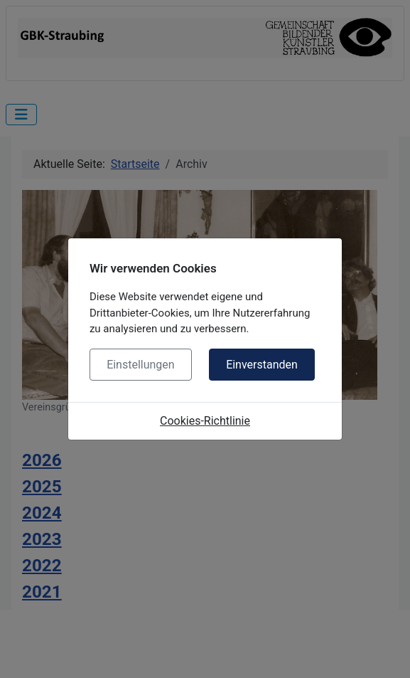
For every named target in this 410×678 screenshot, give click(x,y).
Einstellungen (141, 364)
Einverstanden (262, 364)
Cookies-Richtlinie (205, 421)
